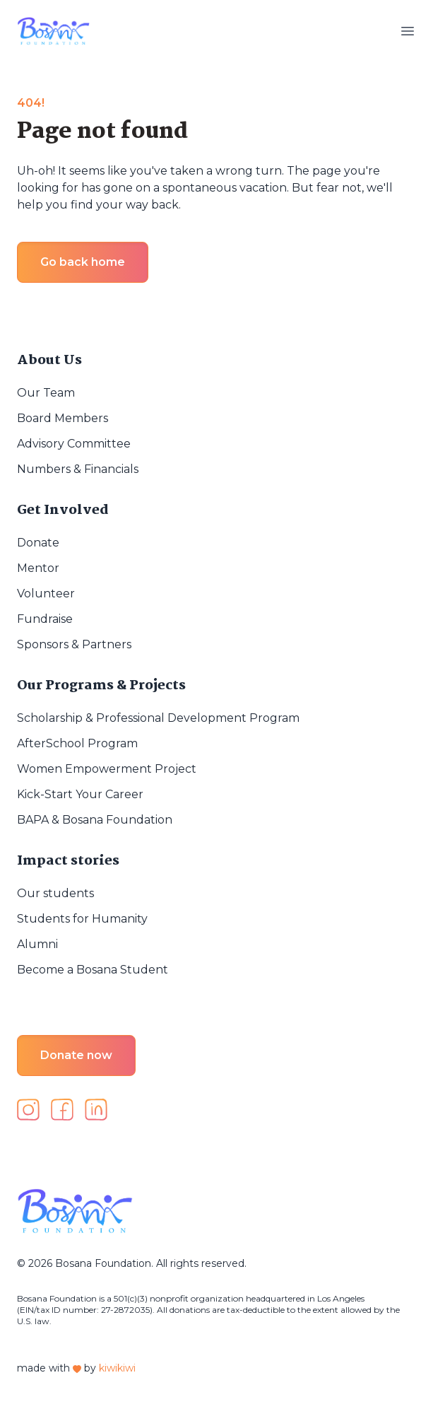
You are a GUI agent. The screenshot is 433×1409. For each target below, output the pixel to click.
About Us (49, 360)
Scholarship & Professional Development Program (158, 718)
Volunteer (46, 593)
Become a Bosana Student (92, 969)
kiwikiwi (117, 1368)
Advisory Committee (74, 443)
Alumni (37, 944)
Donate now (76, 1055)
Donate (38, 542)
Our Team (46, 392)
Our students (55, 893)
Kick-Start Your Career (80, 794)
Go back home (82, 262)
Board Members (62, 418)
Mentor (38, 568)
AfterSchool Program (77, 743)
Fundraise (45, 619)
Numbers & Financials (77, 469)
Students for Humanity (82, 918)
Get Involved (63, 510)
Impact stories (68, 861)
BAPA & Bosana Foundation (94, 819)
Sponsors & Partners (74, 644)
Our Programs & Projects (101, 685)
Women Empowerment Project (106, 769)
